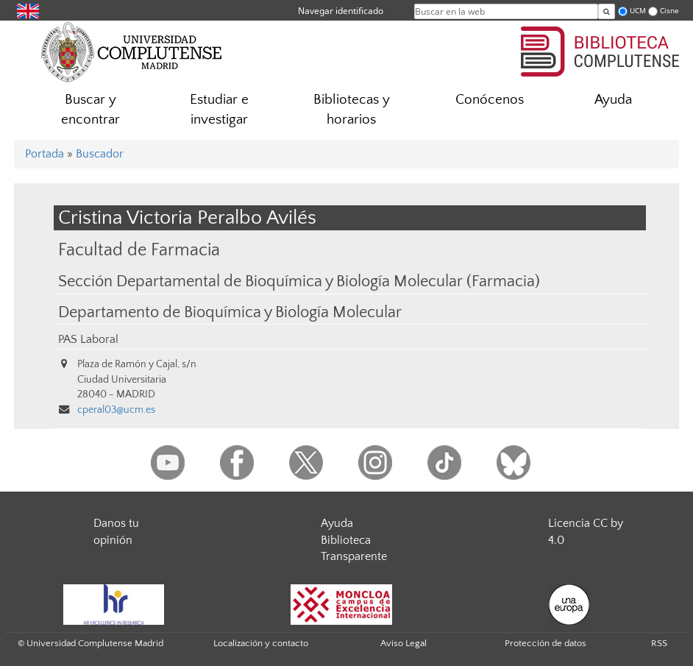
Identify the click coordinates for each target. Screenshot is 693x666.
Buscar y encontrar (90, 109)
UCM (638, 10)
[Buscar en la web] (606, 11)
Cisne (669, 10)
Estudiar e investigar (219, 109)
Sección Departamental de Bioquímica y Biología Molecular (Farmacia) (299, 282)
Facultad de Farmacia (139, 250)
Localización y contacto (260, 643)
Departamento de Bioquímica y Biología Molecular (230, 313)
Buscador (100, 153)
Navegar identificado (340, 10)
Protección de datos (545, 643)
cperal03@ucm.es (116, 410)
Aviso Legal (403, 643)
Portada (44, 153)
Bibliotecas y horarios (351, 109)
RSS (659, 643)
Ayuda (613, 99)
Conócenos (489, 99)
